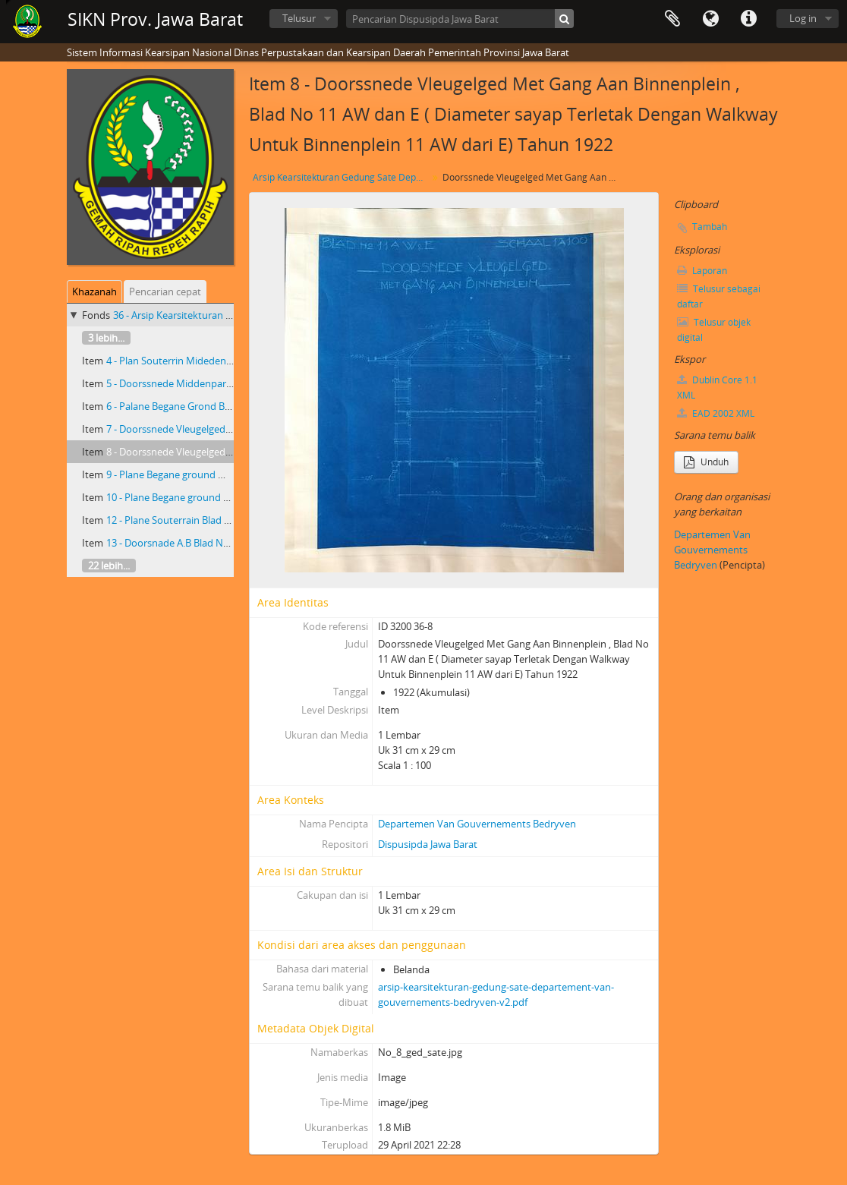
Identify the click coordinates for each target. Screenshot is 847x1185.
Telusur (299, 18)
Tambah (709, 226)
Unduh (706, 461)
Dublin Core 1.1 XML (717, 387)
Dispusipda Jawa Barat (427, 844)
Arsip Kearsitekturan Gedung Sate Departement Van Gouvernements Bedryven (342, 177)
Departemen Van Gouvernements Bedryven (477, 823)
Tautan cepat (748, 19)
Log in (803, 18)
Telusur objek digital (714, 330)
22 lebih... (109, 565)
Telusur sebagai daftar (718, 296)
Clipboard (672, 19)
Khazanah (94, 291)
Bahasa (710, 19)
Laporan (702, 270)
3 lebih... (106, 338)
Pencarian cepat (165, 291)
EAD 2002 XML (715, 413)
